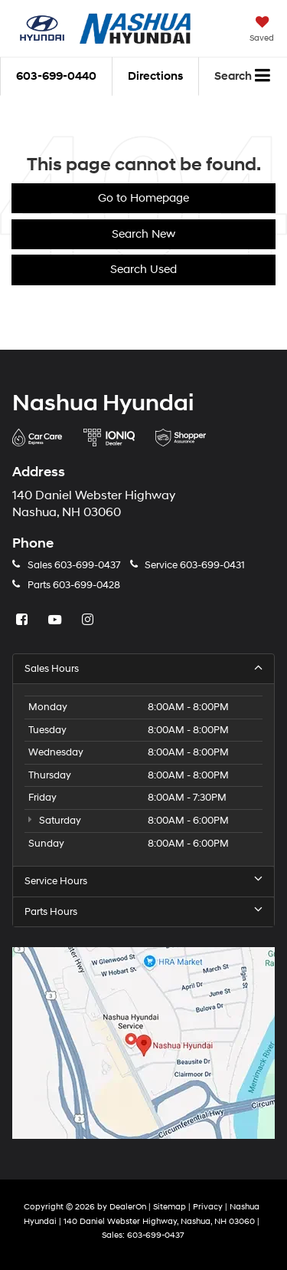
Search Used (143, 269)
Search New (143, 234)
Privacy (208, 1207)
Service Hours (143, 880)
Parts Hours (143, 911)
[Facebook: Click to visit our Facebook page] (23, 620)
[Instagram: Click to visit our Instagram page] (89, 620)
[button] (56, 76)
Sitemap (169, 1207)
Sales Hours (143, 668)
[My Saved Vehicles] (261, 30)
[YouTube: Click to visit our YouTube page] (56, 620)
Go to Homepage (143, 198)
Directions (155, 76)
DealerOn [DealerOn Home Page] (127, 1207)
